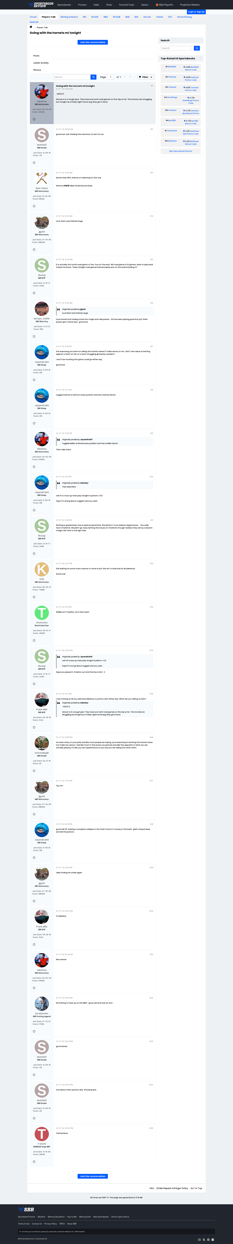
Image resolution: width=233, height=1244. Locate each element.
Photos (37, 69)
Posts (36, 55)
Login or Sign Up (196, 12)
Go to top (196, 1188)
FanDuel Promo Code (191, 78)
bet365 (172, 120)
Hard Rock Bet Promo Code (191, 132)
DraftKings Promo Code (191, 101)
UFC (170, 16)
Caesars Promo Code (192, 88)
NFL (84, 16)
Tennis (159, 16)
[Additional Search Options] (192, 48)
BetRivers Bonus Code (192, 142)
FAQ (152, 1188)
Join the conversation (92, 42)
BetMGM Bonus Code (192, 68)
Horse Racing (184, 16)
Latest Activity (41, 62)
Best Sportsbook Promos (180, 151)
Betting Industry (69, 16)
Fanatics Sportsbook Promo (190, 112)
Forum (33, 16)
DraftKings (172, 97)
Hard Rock (172, 130)
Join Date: (37, 109)
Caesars (172, 87)
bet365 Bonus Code (191, 122)
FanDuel (172, 77)
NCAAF (95, 16)
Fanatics (172, 110)
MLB (127, 16)
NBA (106, 16)
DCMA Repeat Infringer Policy (172, 1188)
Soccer (147, 16)
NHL (136, 16)
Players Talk (49, 16)
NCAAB (116, 16)
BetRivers (172, 141)
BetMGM (172, 66)
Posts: (35, 112)
